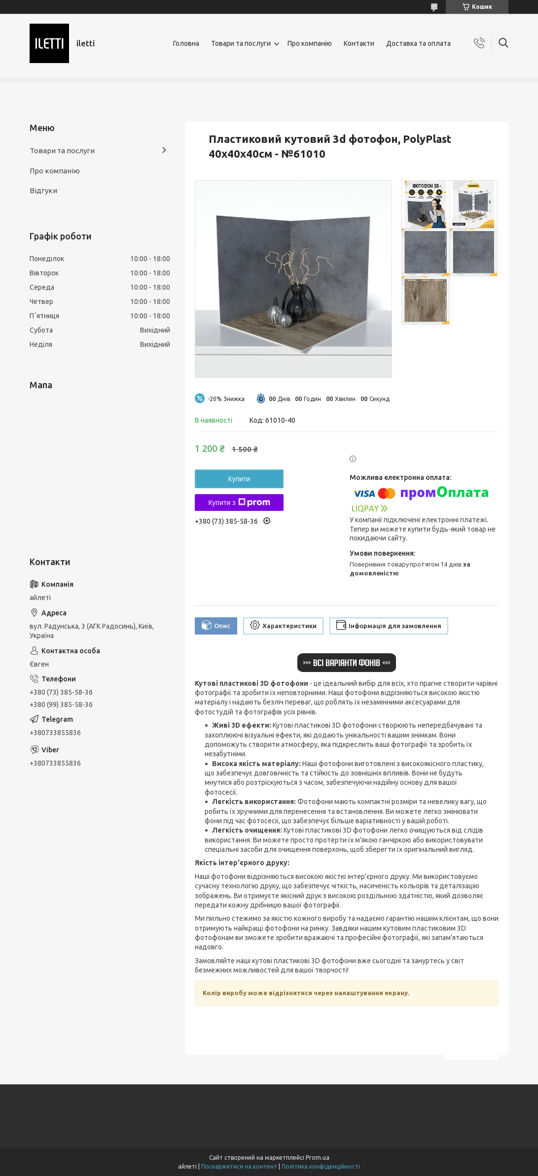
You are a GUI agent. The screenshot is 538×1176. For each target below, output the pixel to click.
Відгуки (43, 190)
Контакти (359, 43)
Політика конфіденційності (321, 1166)
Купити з (239, 502)
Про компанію (309, 43)
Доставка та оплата (418, 43)
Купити (239, 479)
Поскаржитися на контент (239, 1166)
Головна (186, 43)
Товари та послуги (241, 43)
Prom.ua (317, 1157)
